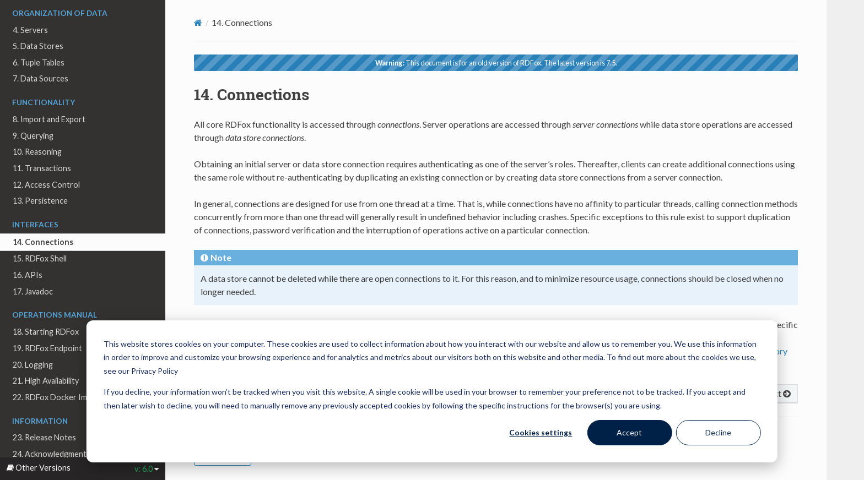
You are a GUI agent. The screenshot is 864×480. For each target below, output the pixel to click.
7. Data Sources (40, 78)
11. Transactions (42, 168)
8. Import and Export (49, 119)
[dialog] (432, 391)
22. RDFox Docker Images (58, 397)
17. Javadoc (33, 291)
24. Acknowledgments (51, 454)
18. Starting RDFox (46, 331)
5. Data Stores (38, 46)
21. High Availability (46, 380)
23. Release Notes (44, 437)
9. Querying (33, 135)
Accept (629, 432)
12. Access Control (46, 184)
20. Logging (33, 364)
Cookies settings (540, 432)
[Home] (198, 22)
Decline (718, 432)
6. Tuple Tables (38, 62)
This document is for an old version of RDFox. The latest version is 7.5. (496, 62)
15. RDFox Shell (40, 258)
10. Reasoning (37, 151)
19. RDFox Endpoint (47, 348)
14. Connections (43, 242)
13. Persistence (40, 200)
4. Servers (30, 30)
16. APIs (27, 275)
